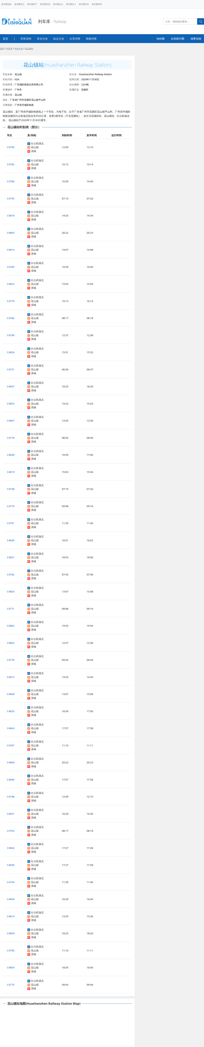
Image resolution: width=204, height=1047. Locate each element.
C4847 (10, 386)
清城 (33, 151)
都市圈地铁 (6, 4)
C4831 (10, 813)
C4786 (10, 181)
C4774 (10, 506)
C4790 (10, 950)
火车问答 (75, 38)
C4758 (10, 489)
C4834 (10, 899)
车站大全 (19, 48)
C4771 (10, 608)
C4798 (10, 796)
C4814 (10, 249)
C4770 (10, 437)
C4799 (10, 335)
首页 (5, 38)
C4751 (10, 369)
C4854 (10, 967)
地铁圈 (160, 38)
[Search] (180, 21)
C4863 (10, 232)
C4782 (10, 164)
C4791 (10, 523)
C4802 (10, 642)
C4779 (10, 301)
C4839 (10, 865)
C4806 (10, 694)
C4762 (10, 574)
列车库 (9, 48)
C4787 (10, 745)
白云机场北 (37, 143)
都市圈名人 (71, 4)
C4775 (10, 984)
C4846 (10, 779)
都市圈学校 (45, 4)
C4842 (10, 848)
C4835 (10, 711)
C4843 (10, 728)
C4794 (10, 882)
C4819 (10, 472)
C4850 (10, 933)
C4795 (10, 147)
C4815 (10, 677)
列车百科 (26, 38)
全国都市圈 (177, 38)
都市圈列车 (84, 4)
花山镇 (35, 147)
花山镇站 (29, 48)
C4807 (10, 420)
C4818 (10, 215)
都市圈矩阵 (97, 4)
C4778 (10, 659)
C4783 (10, 267)
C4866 (10, 762)
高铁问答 (91, 38)
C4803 (10, 591)
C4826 (10, 352)
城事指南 (195, 38)
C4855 (10, 403)
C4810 (10, 916)
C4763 (10, 830)
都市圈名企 (58, 4)
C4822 (10, 284)
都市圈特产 (32, 4)
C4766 (10, 318)
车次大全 (42, 38)
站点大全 (58, 38)
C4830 (10, 540)
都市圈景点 (19, 4)
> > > (16, 48)
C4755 (10, 198)
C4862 (10, 625)
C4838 (10, 454)
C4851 (10, 557)
